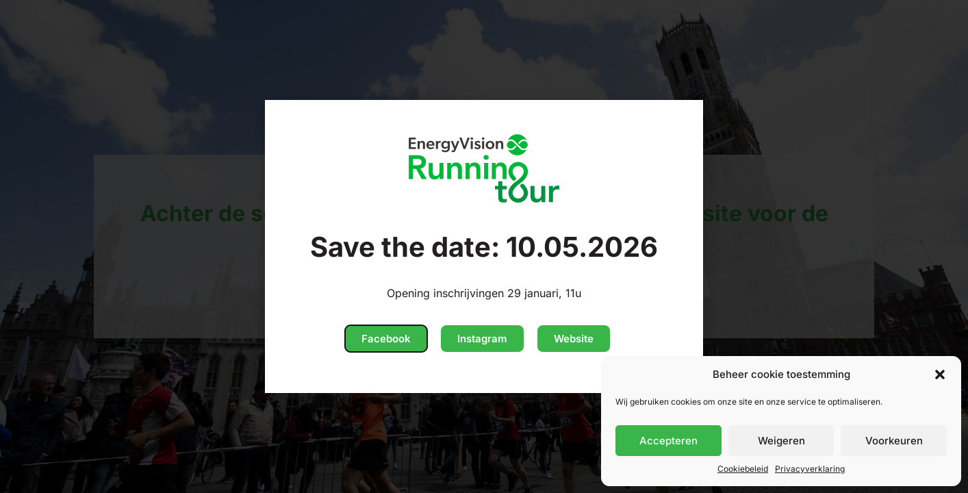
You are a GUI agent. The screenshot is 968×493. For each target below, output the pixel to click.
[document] (484, 246)
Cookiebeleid (742, 469)
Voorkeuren (894, 440)
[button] (940, 374)
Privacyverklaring (810, 469)
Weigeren (781, 440)
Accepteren (668, 440)
